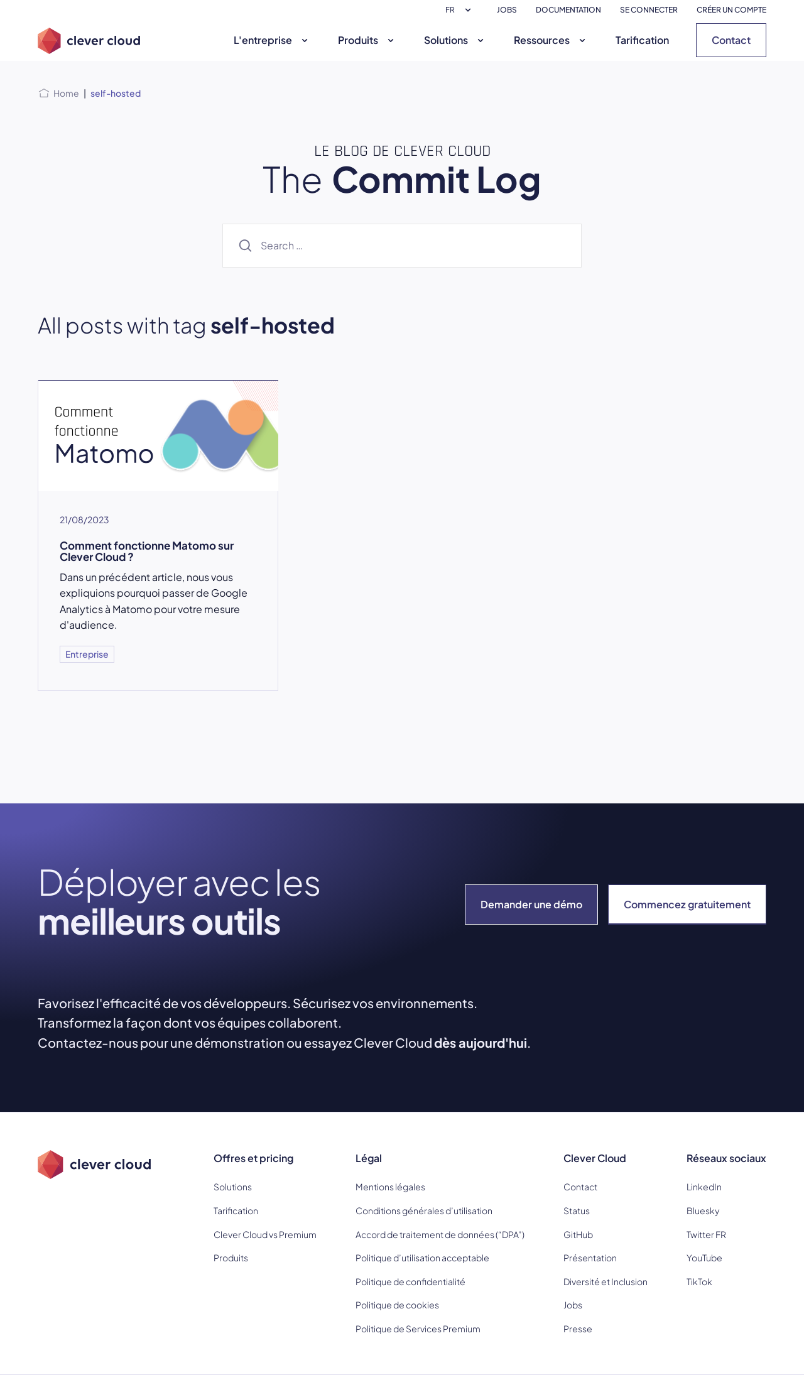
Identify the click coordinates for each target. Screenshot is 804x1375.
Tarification (642, 39)
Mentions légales (390, 1186)
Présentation (590, 1257)
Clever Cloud (594, 1158)
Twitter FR (706, 1234)
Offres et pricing (253, 1158)
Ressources (551, 39)
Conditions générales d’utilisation (424, 1210)
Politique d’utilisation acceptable (422, 1257)
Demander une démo (531, 904)
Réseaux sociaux (726, 1158)
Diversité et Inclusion (605, 1281)
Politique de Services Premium (418, 1328)
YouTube (704, 1257)
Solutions (455, 39)
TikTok (699, 1281)
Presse (577, 1328)
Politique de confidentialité (410, 1281)
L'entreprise (272, 39)
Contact (731, 39)
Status (576, 1210)
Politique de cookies (397, 1304)
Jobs (572, 1304)
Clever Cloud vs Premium (265, 1234)
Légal (369, 1158)
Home (66, 93)
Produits (367, 39)
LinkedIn (704, 1186)
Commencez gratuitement (687, 904)
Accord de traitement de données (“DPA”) (440, 1234)
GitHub (578, 1234)
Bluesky (703, 1210)
